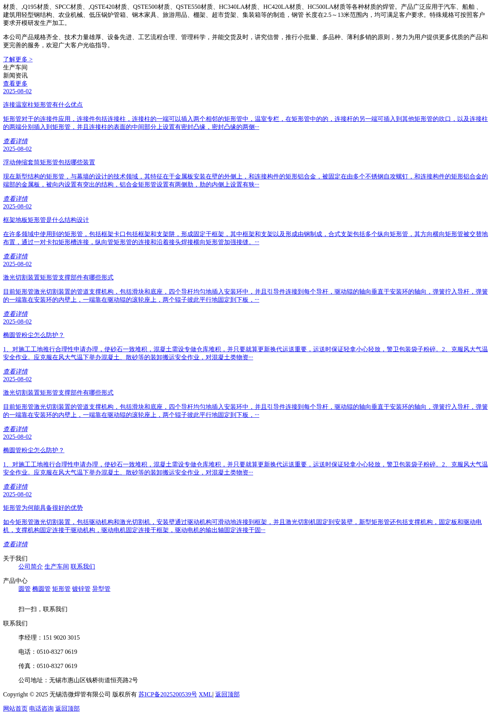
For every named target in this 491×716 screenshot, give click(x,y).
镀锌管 (81, 588)
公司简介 (30, 566)
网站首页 (15, 708)
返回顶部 (227, 694)
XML (206, 694)
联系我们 (83, 566)
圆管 (24, 588)
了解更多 (18, 59)
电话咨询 (41, 708)
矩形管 (61, 588)
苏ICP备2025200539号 (167, 694)
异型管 (101, 588)
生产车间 (56, 566)
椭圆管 (41, 588)
